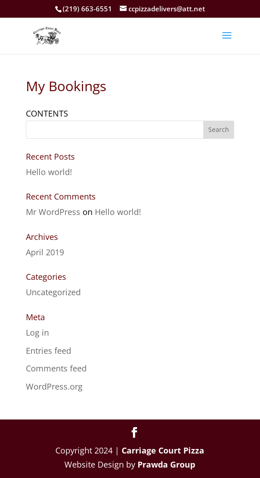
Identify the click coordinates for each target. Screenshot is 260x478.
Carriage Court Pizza (163, 450)
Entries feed (48, 350)
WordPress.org (54, 386)
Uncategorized (53, 292)
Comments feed (56, 368)
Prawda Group (166, 464)
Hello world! (49, 171)
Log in (37, 332)
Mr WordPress (53, 211)
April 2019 (45, 252)
